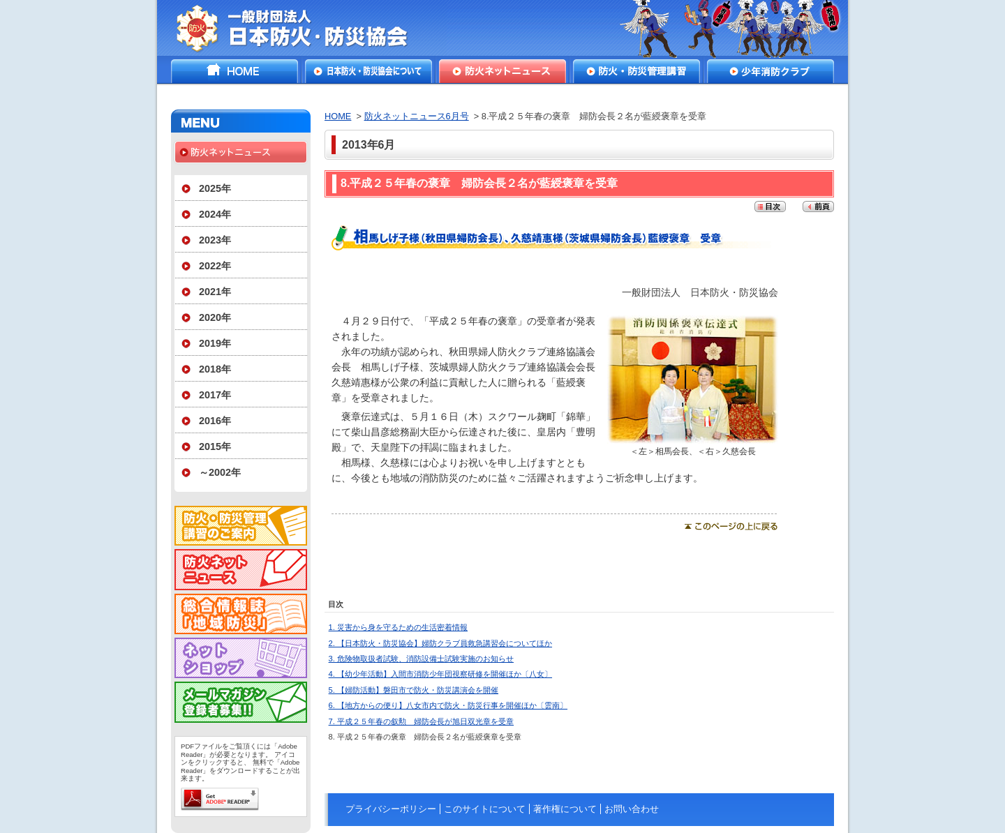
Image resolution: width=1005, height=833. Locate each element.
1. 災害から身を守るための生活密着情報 (398, 627)
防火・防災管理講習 (636, 71)
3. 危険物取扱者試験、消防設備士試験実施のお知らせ (421, 658)
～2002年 (220, 472)
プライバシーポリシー (390, 809)
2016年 (215, 420)
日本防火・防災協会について (368, 71)
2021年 (215, 291)
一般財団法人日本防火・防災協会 (302, 28)
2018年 (215, 369)
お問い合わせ (631, 809)
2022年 (215, 265)
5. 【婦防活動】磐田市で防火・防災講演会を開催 (413, 690)
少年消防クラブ (770, 71)
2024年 (215, 214)
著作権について (565, 809)
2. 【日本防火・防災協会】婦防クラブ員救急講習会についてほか (440, 643)
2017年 (215, 394)
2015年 (215, 446)
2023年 (215, 240)
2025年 (215, 188)
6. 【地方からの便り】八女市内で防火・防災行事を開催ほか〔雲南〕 (448, 705)
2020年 (215, 317)
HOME (234, 71)
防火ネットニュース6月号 (416, 116)
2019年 (215, 343)
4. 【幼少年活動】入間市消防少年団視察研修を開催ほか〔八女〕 (440, 674)
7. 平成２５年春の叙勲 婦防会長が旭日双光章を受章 (421, 721)
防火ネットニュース (502, 71)
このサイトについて (485, 809)
